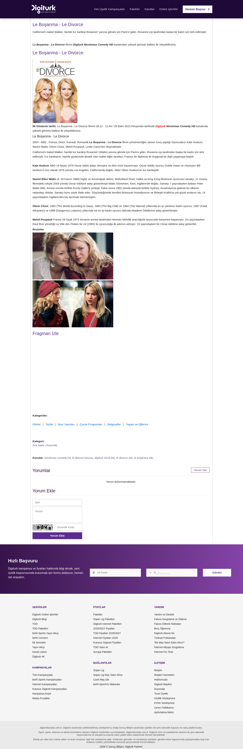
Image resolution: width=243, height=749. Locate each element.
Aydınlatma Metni (164, 712)
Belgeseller (114, 424)
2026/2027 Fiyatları (104, 628)
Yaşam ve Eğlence (137, 424)
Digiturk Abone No (164, 633)
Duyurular (159, 688)
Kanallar (150, 9)
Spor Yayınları (66, 424)
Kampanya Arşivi (41, 693)
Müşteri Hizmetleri (164, 674)
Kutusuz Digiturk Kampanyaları (49, 688)
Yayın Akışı (38, 647)
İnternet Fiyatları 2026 (105, 637)
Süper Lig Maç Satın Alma (107, 674)
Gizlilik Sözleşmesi (164, 698)
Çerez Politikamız (164, 707)
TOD (35, 623)
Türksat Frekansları (165, 637)
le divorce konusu (82, 457)
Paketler (135, 9)
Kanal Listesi (39, 651)
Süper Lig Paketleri (103, 619)
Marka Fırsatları (41, 698)
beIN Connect (40, 637)
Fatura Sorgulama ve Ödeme (170, 619)
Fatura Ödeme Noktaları (167, 623)
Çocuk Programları (91, 424)
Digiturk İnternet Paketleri (107, 623)
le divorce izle (124, 457)
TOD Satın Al (100, 647)
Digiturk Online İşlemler (45, 614)
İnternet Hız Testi (163, 651)
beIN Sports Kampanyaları (47, 679)
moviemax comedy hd (57, 457)
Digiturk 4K (38, 656)
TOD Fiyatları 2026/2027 (107, 633)
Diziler (49, 424)
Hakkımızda (161, 679)
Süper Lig (98, 670)
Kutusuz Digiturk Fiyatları (107, 642)
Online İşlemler (168, 9)
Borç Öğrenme (162, 628)
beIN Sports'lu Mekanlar (106, 684)
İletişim (158, 670)
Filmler (37, 424)
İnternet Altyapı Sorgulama (169, 647)
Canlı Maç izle (101, 679)
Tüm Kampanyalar (42, 674)
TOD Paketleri (40, 628)
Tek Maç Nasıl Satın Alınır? (169, 642)
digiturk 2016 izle (105, 457)
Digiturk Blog (39, 619)
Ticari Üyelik (161, 693)
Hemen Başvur (197, 9)
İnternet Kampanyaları (44, 684)
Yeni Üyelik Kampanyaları (109, 9)
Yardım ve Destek (164, 614)
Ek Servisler (39, 642)
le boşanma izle (143, 457)
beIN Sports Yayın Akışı (45, 633)
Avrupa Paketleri (102, 651)
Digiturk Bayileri (163, 684)
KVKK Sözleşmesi (164, 703)
